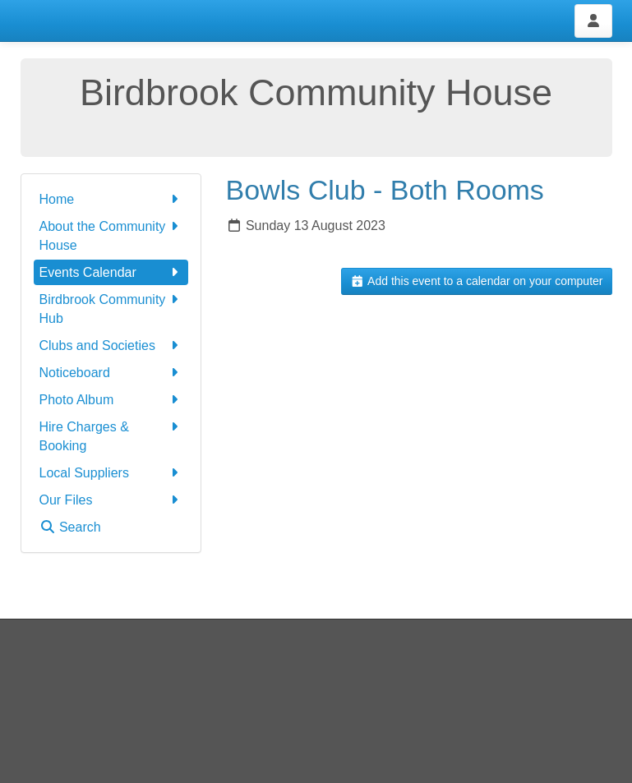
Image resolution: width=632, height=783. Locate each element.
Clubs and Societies (110, 345)
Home (110, 199)
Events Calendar (110, 272)
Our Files (110, 500)
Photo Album (110, 399)
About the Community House (110, 234)
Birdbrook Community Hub (110, 307)
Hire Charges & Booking (110, 435)
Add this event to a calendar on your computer (476, 281)
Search (70, 527)
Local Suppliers (110, 472)
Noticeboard (110, 372)
